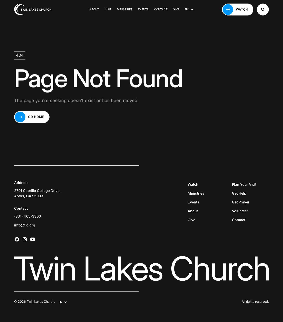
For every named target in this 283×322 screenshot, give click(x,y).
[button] (189, 9)
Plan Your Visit (244, 184)
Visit (108, 9)
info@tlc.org (24, 225)
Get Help (239, 193)
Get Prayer (240, 202)
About (94, 9)
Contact (161, 9)
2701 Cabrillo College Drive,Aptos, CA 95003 (37, 193)
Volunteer (240, 211)
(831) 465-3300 (27, 216)
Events (143, 9)
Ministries (124, 9)
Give (176, 9)
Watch (193, 184)
